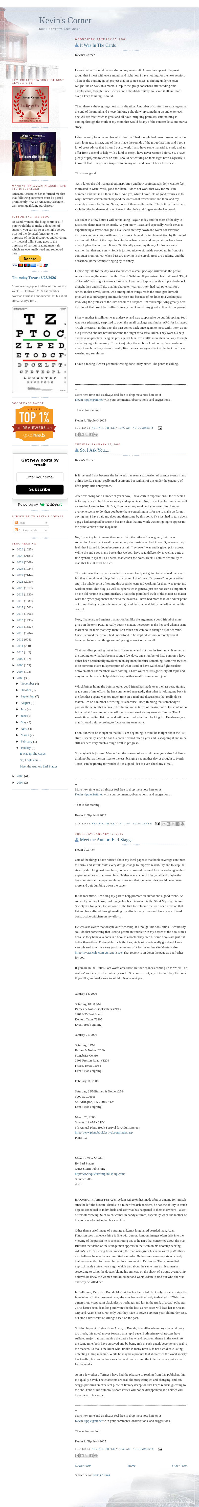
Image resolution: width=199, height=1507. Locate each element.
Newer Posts (83, 1466)
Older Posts (179, 1466)
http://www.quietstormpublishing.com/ (100, 1174)
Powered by (40, 504)
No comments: (144, 427)
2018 (20, 601)
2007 (20, 671)
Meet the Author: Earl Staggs (106, 839)
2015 (20, 620)
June (24, 715)
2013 (20, 633)
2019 (20, 594)
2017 (20, 607)
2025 (20, 556)
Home (132, 1466)
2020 (20, 588)
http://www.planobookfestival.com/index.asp (104, 1132)
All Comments (26, 530)
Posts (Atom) (101, 1475)
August (26, 703)
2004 (20, 782)
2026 (20, 549)
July (24, 709)
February (27, 741)
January (26, 748)
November (28, 683)
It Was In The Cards (98, 45)
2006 (20, 678)
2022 (20, 575)
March (25, 735)
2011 (20, 646)
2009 (20, 659)
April (24, 728)
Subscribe (39, 489)
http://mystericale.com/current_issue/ (99, 952)
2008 (20, 665)
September (28, 696)
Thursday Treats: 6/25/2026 (34, 277)
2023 (20, 568)
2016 (20, 614)
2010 (20, 652)
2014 (20, 626)
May (24, 722)
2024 (20, 562)
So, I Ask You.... (94, 450)
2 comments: (143, 823)
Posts (20, 522)
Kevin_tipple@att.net (89, 399)
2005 (20, 776)
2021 (20, 581)
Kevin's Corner (65, 20)
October (26, 690)
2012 (20, 639)
